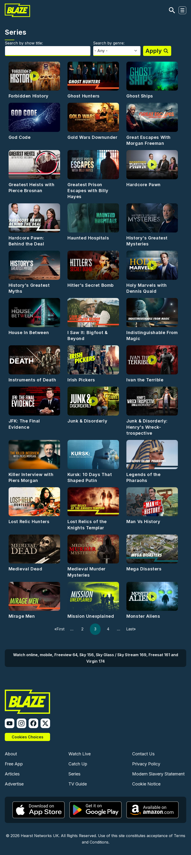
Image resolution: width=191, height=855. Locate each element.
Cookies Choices (27, 737)
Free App (14, 763)
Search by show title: (24, 43)
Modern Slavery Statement (158, 773)
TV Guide (77, 783)
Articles (12, 773)
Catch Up (77, 763)
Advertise (14, 783)
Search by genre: (108, 43)
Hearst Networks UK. (40, 835)
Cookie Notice (146, 783)
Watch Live (79, 753)
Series (74, 773)
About (11, 753)
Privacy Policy (146, 763)
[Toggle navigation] (182, 10)
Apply (153, 50)
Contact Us (143, 753)
